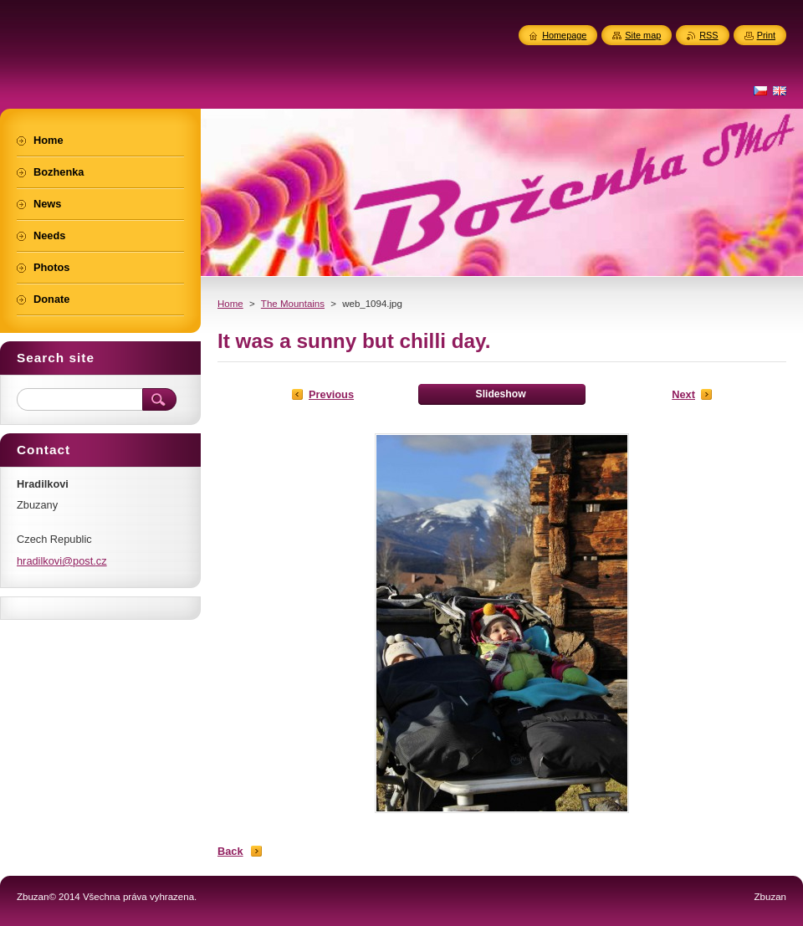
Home (230, 304)
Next (683, 394)
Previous (331, 394)
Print (766, 35)
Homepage (564, 35)
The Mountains (293, 304)
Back (230, 851)
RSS (708, 35)
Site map (643, 35)
